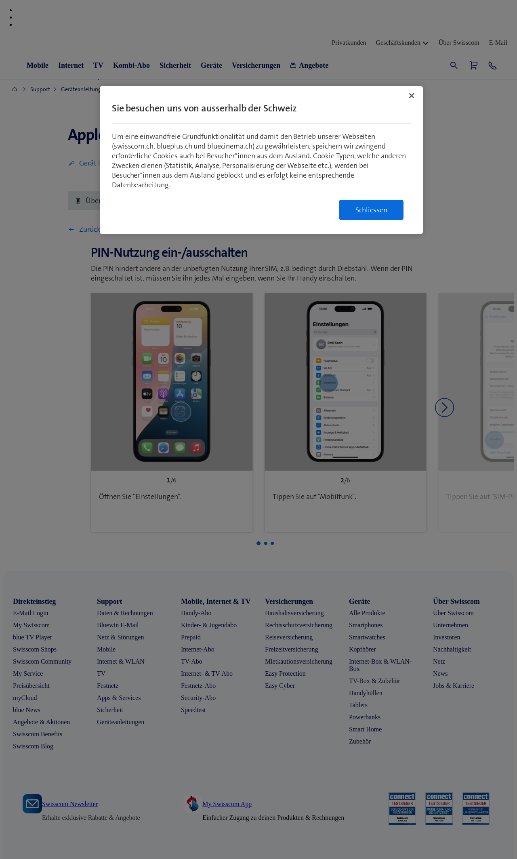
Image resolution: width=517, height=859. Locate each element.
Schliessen (371, 210)
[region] (261, 160)
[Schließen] (411, 96)
